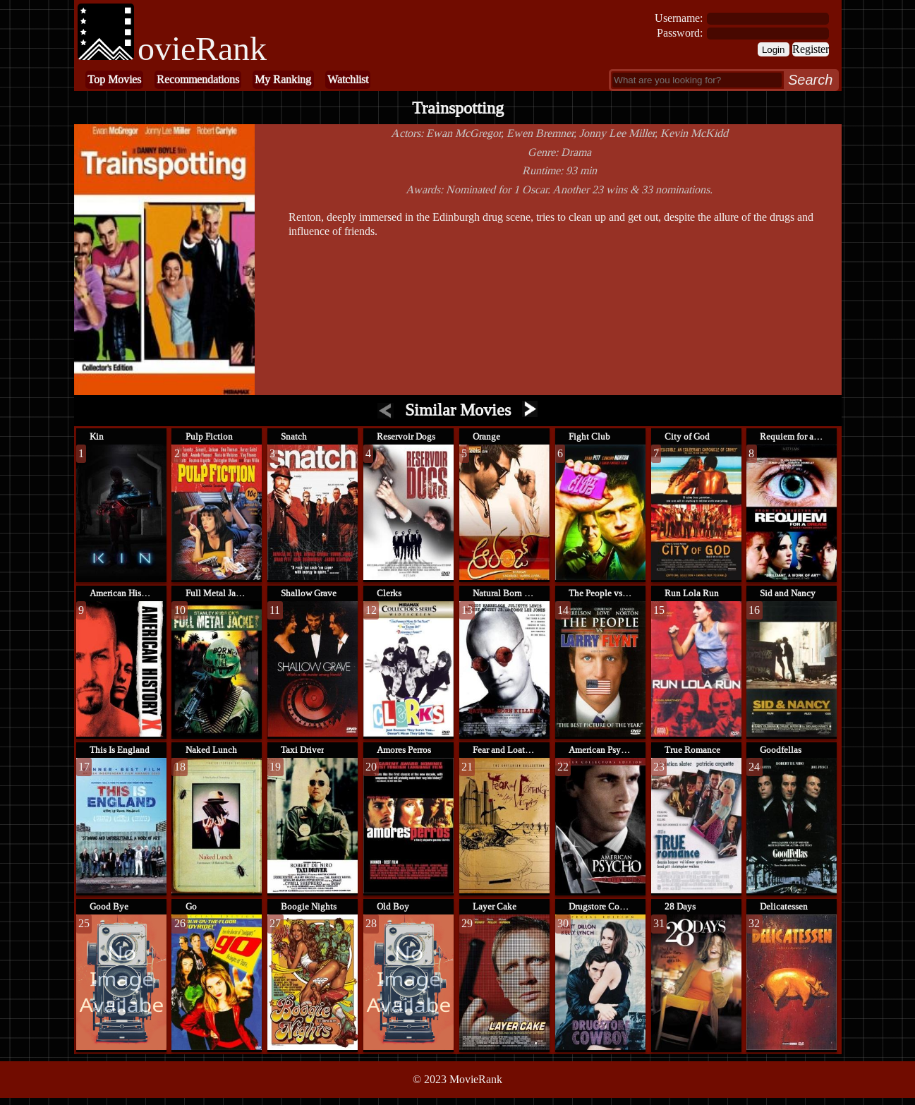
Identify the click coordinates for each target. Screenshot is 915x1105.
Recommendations (198, 79)
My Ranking (283, 79)
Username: (679, 18)
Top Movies (114, 79)
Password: (680, 33)
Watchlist (347, 79)
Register (810, 49)
